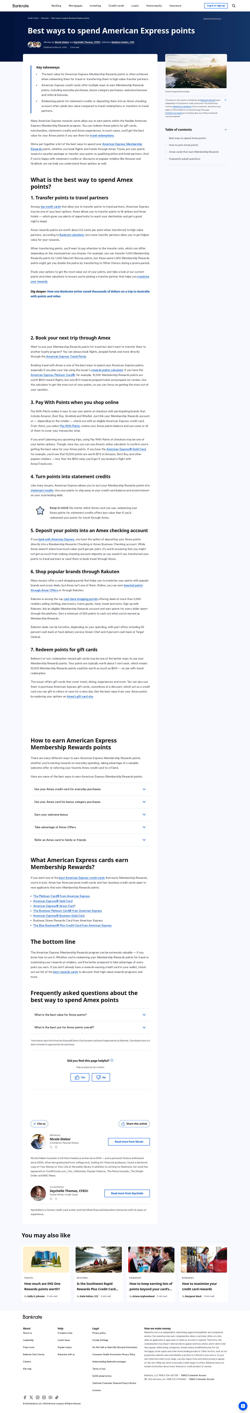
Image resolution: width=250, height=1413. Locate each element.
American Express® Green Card (53, 906)
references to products (181, 106)
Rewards (45, 18)
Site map (27, 1369)
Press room (28, 1347)
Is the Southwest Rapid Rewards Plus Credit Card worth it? (96, 1288)
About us (27, 1333)
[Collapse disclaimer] (225, 100)
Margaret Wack (193, 1296)
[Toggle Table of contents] (225, 129)
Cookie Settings (100, 1340)
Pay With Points (70, 426)
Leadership (28, 1340)
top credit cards (50, 206)
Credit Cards (33, 18)
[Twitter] (31, 1397)
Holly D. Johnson (36, 1296)
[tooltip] (112, 1060)
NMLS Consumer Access (193, 1375)
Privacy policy (99, 1333)
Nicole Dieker (62, 42)
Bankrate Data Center (33, 1354)
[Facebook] (25, 1397)
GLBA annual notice (102, 1376)
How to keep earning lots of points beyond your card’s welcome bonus (150, 1288)
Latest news (64, 1340)
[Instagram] (38, 1397)
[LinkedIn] (44, 1397)
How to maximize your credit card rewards (199, 1286)
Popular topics (65, 1347)
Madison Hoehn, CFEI (122, 42)
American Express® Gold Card (52, 901)
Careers (27, 1362)
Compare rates (65, 1333)
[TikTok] (57, 1397)
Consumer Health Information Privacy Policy (113, 1354)
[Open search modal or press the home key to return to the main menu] (233, 5)
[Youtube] (50, 1397)
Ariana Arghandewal (143, 1296)
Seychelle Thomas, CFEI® (87, 42)
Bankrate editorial (208, 100)
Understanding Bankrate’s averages (109, 1362)
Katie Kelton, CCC (89, 1296)
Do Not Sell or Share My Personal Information (114, 1347)
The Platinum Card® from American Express (61, 896)
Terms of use (98, 1369)
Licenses (96, 1390)
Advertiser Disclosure (212, 19)
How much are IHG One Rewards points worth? (42, 1286)
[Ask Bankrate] (243, 1406)
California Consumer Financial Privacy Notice (114, 1383)
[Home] (21, 5)
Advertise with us (66, 1354)
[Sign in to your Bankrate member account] (216, 5)
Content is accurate (173, 113)
